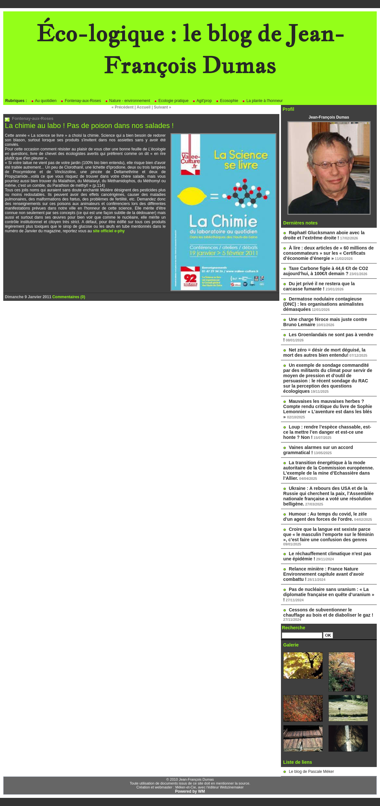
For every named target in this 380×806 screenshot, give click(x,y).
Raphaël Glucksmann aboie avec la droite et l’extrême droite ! (324, 235)
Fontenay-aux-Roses (80, 100)
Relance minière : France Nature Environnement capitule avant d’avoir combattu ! (323, 574)
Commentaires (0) (68, 297)
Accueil (144, 107)
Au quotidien (44, 100)
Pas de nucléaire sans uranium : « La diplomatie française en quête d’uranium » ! (328, 594)
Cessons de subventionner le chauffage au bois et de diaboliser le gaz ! (328, 612)
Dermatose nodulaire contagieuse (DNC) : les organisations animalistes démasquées (323, 304)
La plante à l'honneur (262, 100)
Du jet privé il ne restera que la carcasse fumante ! (319, 286)
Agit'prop (202, 100)
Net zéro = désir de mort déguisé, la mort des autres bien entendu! (324, 352)
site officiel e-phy (109, 231)
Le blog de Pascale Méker (311, 771)
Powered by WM (190, 791)
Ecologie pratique (171, 100)
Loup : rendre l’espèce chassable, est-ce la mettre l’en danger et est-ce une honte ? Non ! (327, 432)
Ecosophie (227, 100)
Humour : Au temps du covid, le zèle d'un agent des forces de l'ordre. (325, 516)
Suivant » (162, 107)
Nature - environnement (127, 100)
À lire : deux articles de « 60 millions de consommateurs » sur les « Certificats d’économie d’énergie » (328, 253)
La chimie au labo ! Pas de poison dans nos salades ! (89, 126)
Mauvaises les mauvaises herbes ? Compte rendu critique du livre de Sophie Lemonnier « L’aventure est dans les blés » (327, 409)
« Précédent (122, 107)
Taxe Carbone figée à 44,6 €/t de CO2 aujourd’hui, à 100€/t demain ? (325, 271)
